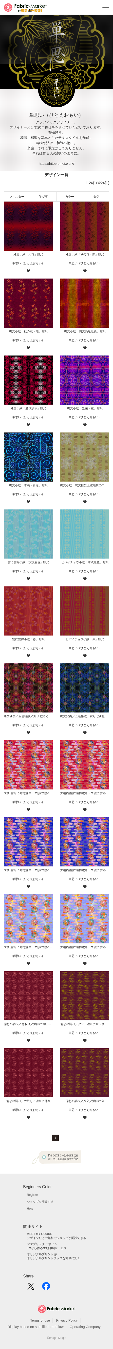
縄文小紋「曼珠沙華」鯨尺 (28, 408)
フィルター (16, 196)
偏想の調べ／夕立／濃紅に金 (85, 1101)
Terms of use (40, 1320)
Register (32, 1195)
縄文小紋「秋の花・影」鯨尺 (85, 254)
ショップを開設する (40, 1201)
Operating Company (85, 1327)
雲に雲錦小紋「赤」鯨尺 (28, 639)
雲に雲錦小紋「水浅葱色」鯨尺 (28, 562)
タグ (96, 196)
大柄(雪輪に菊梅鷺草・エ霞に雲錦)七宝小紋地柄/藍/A (84, 870)
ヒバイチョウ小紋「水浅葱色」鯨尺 (85, 562)
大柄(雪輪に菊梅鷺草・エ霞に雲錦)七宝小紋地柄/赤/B (28, 793)
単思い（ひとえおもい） (28, 263)
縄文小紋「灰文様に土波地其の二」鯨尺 (84, 485)
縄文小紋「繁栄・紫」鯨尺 (85, 408)
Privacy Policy (66, 1320)
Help (30, 1208)
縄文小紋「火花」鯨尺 (28, 254)
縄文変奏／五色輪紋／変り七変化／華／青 (84, 716)
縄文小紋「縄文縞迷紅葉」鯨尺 (85, 331)
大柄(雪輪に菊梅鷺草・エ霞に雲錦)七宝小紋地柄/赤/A (84, 793)
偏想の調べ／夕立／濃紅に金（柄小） (84, 1024)
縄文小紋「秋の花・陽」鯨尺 (28, 331)
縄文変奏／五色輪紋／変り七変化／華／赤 (28, 716)
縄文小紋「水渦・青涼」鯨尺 (28, 485)
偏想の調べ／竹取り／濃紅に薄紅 (28, 1101)
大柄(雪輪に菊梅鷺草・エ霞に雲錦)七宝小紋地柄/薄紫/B (28, 947)
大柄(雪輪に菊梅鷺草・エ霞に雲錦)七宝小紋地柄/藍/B (28, 870)
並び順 (43, 196)
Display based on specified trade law (35, 1327)
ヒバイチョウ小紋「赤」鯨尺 (85, 639)
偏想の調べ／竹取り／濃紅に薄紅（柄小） (28, 1024)
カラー (69, 196)
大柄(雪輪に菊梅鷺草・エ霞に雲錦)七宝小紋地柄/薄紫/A (84, 947)
